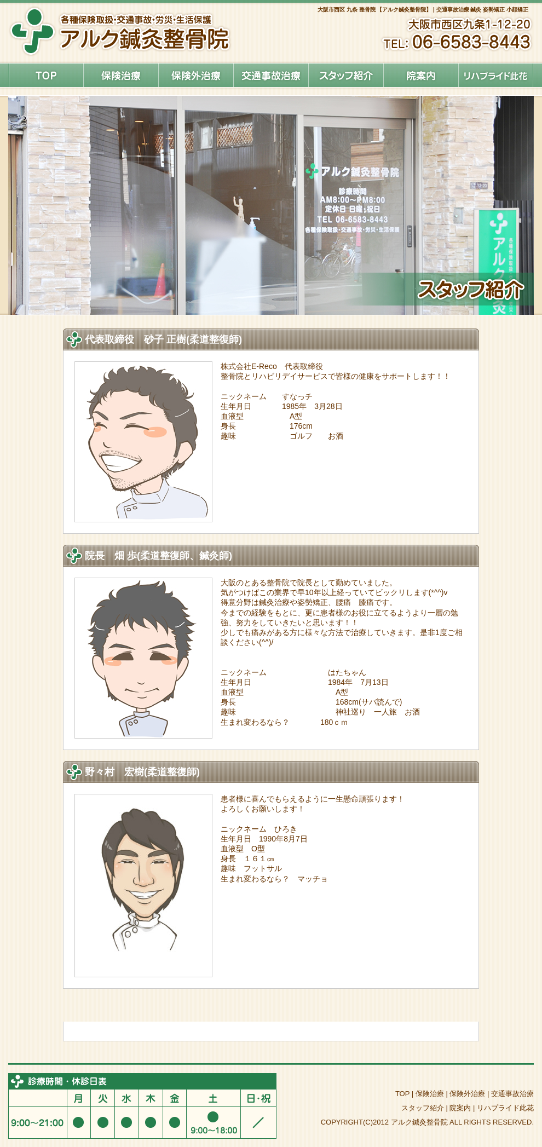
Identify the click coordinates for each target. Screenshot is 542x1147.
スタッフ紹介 (345, 75)
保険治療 (120, 75)
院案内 (420, 75)
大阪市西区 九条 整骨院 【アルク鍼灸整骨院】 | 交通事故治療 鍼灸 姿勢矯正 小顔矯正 (423, 10)
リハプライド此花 (495, 75)
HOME (45, 75)
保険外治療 (195, 75)
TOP (402, 1094)
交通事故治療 (512, 1094)
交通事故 (270, 75)
